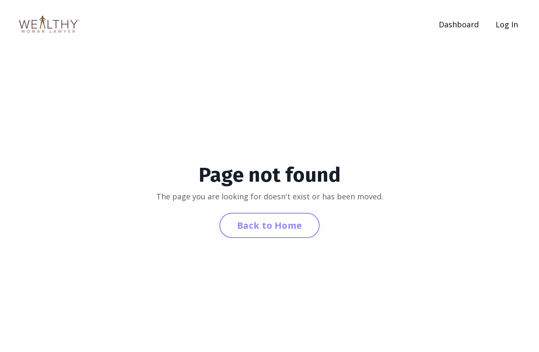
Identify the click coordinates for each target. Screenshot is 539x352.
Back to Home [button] (269, 225)
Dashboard (459, 24)
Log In (507, 24)
